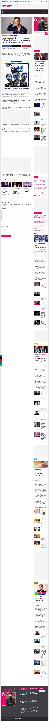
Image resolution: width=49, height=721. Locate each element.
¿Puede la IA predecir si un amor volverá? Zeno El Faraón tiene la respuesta (43, 314)
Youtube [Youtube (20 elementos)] (41, 193)
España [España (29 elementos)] (43, 181)
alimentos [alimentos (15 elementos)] (35, 179)
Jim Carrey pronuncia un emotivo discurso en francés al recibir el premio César (43, 643)
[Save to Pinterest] (26, 46)
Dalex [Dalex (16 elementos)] (41, 181)
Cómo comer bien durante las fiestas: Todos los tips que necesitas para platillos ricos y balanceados (25, 176)
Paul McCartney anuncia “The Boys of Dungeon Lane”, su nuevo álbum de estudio (44, 105)
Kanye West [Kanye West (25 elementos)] (38, 184)
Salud (40, 469)
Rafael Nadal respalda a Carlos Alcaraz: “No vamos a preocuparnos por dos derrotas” (43, 305)
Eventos (19, 10)
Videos (10, 13)
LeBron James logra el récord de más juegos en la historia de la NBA (43, 323)
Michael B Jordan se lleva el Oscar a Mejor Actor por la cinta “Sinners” (43, 633)
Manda (21, 700)
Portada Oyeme (7, 10)
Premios (36, 594)
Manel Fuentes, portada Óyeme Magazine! (27, 190)
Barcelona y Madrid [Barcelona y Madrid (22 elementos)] (44, 179)
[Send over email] (1, 365)
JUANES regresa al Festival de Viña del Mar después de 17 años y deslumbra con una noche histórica (43, 653)
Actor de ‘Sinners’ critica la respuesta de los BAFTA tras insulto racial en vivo (44, 663)
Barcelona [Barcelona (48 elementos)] (39, 179)
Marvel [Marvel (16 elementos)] (46, 187)
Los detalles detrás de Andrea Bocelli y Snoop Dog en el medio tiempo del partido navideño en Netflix (44, 404)
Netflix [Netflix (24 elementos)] (40, 188)
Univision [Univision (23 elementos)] (35, 193)
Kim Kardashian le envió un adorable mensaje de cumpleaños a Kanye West (16, 192)
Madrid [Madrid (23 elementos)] (37, 187)
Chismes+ (6, 13)
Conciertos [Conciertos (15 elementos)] (42, 180)
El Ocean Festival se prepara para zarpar (5, 190)
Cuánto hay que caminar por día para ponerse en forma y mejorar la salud (44, 521)
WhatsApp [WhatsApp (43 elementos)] (38, 193)
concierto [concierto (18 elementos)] (39, 180)
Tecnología (29, 10)
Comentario (3, 208)
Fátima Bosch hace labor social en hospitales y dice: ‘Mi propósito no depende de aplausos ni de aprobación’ (44, 415)
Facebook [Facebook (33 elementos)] (45, 181)
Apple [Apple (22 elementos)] (37, 179)
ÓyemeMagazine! (37, 77)
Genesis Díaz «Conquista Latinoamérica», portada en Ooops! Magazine (24, 693)
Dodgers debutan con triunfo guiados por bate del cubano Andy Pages (40, 250)
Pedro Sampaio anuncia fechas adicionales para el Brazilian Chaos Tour (43, 138)
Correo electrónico (5, 226)
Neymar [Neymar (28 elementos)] (42, 188)
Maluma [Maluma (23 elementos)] (44, 187)
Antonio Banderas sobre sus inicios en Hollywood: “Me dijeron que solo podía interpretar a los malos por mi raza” (40, 69)
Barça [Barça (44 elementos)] (35, 180)
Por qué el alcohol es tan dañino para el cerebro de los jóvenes (44, 529)
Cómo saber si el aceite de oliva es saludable (43, 536)
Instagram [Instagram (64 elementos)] (37, 182)
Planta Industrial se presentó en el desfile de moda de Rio (40, 360)
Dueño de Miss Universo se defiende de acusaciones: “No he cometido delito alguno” (44, 426)
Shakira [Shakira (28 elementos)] (40, 191)
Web (2, 230)
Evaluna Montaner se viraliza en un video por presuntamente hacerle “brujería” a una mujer (24, 702)
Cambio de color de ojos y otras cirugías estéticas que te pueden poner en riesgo (43, 512)
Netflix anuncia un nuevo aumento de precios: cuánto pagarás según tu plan (44, 114)
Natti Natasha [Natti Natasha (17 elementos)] (37, 188)
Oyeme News (14, 10)
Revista (44, 61)
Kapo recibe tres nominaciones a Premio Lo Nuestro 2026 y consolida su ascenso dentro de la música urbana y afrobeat (44, 673)
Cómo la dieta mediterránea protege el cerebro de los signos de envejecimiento (44, 544)
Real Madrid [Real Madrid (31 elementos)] (41, 189)
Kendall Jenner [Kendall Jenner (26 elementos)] (42, 184)
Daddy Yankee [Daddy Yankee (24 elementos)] (38, 181)
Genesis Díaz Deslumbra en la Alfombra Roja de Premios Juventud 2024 (24, 697)
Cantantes (36, 354)
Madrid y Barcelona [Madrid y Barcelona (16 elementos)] (40, 187)
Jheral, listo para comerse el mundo (44, 123)
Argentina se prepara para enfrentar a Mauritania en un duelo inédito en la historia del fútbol (40, 227)
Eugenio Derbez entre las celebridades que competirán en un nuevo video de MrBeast (43, 394)
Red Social (39, 594)
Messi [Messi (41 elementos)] (35, 188)
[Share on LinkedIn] (1, 363)
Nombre (3, 221)
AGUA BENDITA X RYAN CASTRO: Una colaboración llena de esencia (43, 130)
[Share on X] (16, 46)
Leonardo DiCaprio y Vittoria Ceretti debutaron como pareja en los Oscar (40, 599)
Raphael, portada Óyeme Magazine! (24, 712)
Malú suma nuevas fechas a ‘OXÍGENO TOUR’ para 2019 (7, 175)
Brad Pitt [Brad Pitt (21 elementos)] (37, 180)
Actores (36, 61)
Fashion (23, 10)
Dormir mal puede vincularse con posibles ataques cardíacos (40, 474)
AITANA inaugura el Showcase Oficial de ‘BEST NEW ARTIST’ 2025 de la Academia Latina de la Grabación (43, 436)
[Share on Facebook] (7, 46)
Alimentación (34, 10)
